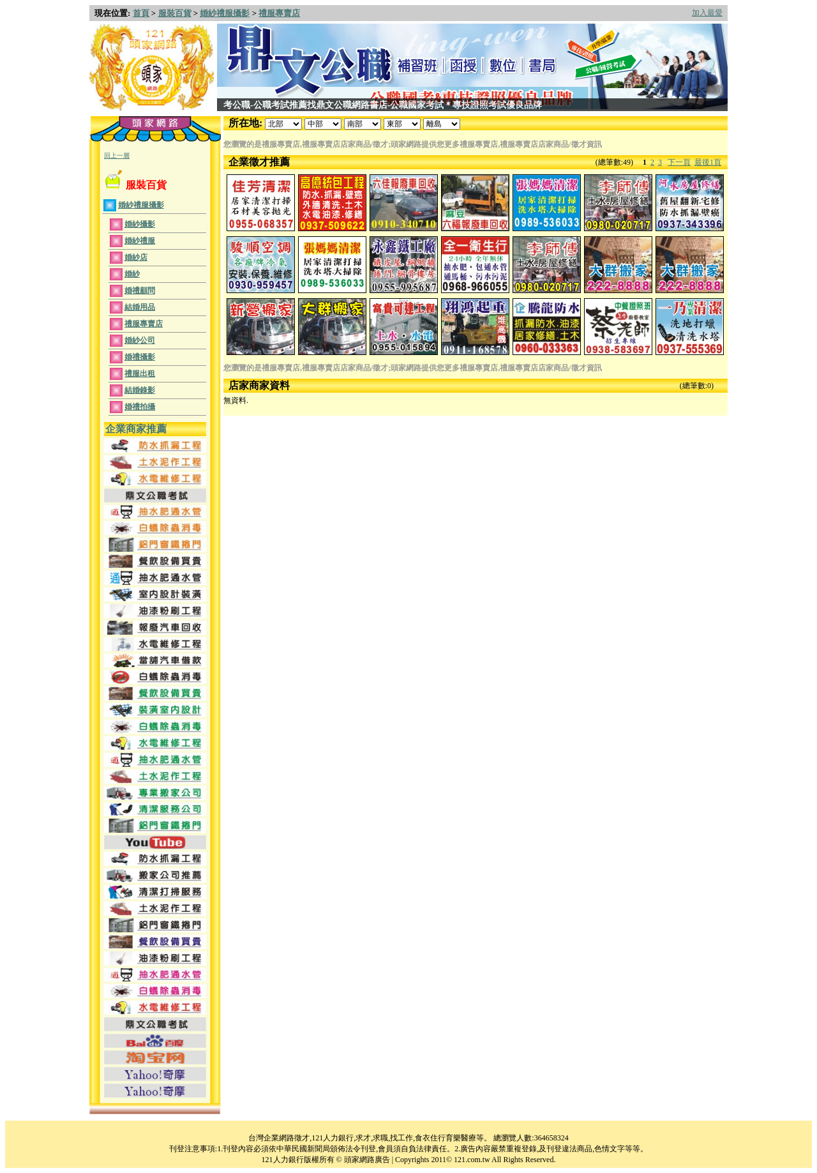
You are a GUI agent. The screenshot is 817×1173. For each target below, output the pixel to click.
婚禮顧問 (139, 290)
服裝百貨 (174, 13)
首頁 (141, 13)
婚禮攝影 (139, 356)
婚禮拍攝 (139, 406)
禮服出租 (139, 373)
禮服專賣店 (279, 13)
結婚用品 (139, 307)
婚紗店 (135, 257)
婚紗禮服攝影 (225, 13)
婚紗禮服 (139, 240)
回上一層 (117, 155)
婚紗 (132, 273)
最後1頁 (707, 162)
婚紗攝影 (139, 224)
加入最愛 (707, 12)
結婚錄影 (139, 390)
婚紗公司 (139, 340)
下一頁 (679, 162)
